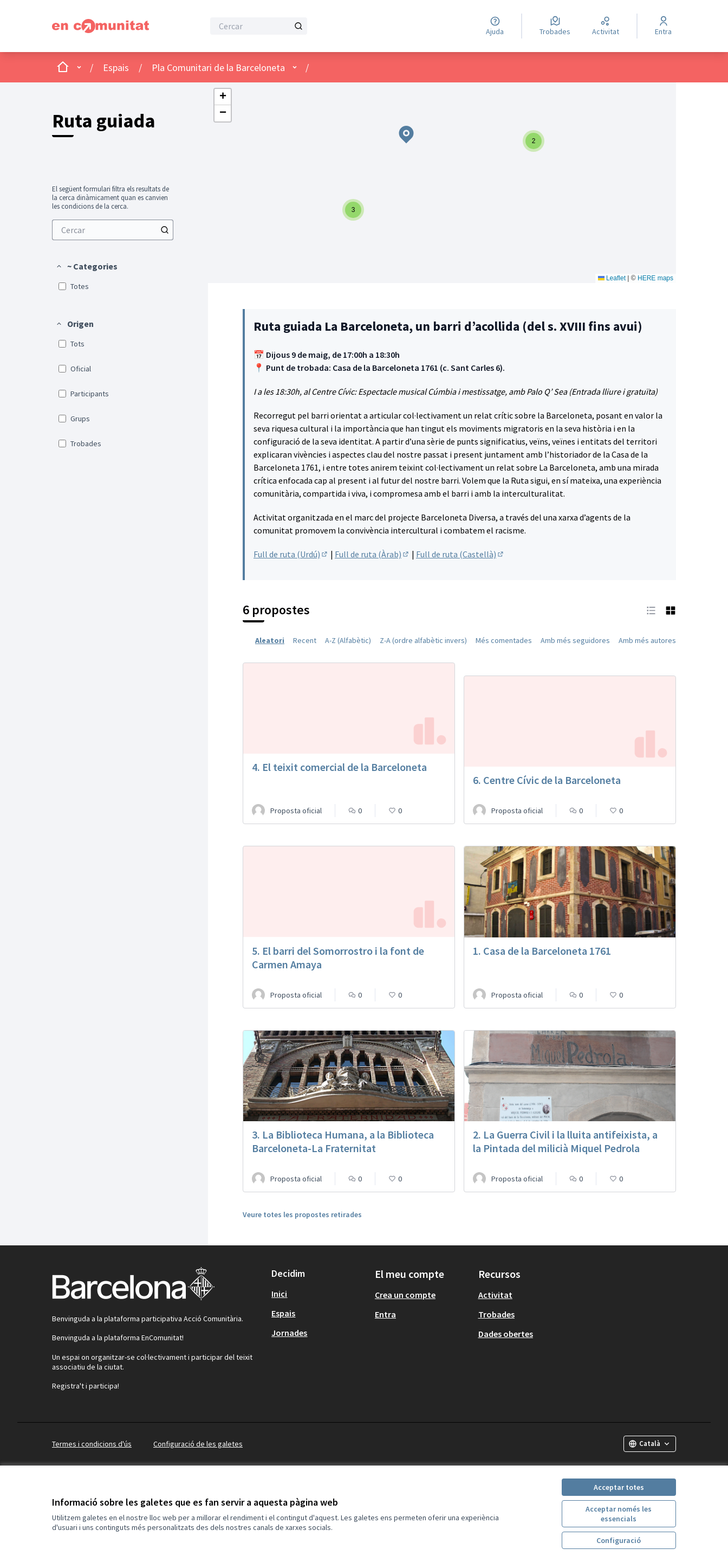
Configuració (618, 1540)
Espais (116, 67)
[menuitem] (112, 230)
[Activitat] (605, 26)
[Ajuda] (495, 26)
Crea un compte (405, 1294)
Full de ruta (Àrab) (372, 554)
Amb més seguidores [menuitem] (575, 640)
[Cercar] (258, 26)
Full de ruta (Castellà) (460, 554)
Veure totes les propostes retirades (302, 1214)
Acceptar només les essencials (619, 1514)
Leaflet (612, 278)
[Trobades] (555, 26)
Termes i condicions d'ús (92, 1444)
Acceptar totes (619, 1487)
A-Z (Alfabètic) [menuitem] (348, 640)
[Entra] (663, 26)
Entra (385, 1314)
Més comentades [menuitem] (504, 640)
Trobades (496, 1314)
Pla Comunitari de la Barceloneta (218, 67)
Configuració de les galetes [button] (198, 1444)
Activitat (495, 1294)
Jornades (289, 1332)
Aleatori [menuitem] (269, 640)
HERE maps (655, 278)
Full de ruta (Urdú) (291, 554)
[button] (86, 266)
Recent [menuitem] (304, 640)
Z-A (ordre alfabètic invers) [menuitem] (423, 640)
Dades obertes (505, 1333)
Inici (279, 1293)
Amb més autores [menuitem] (647, 640)
